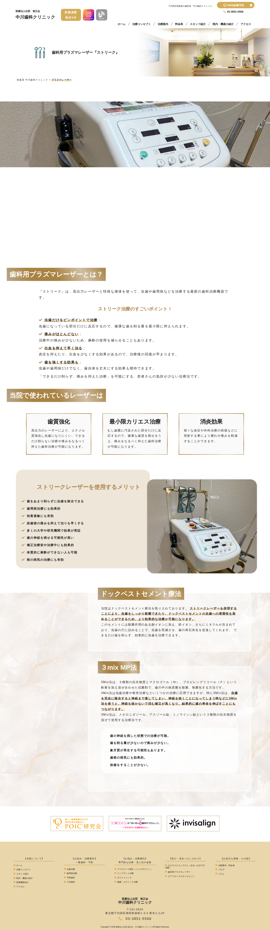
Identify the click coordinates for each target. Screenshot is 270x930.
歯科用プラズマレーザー (177, 872)
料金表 (179, 24)
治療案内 (163, 24)
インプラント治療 (124, 873)
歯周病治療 (70, 873)
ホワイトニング (123, 877)
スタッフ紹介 (198, 24)
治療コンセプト (141, 24)
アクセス (246, 24)
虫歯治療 (69, 869)
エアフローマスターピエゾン (180, 876)
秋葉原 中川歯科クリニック (32, 80)
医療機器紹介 (21, 882)
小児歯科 (69, 882)
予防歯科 (69, 877)
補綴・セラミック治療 (126, 882)
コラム (219, 874)
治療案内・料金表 (225, 865)
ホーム (121, 24)
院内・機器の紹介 (223, 24)
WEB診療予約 (238, 5)
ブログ (219, 869)
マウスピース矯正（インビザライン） (133, 869)
